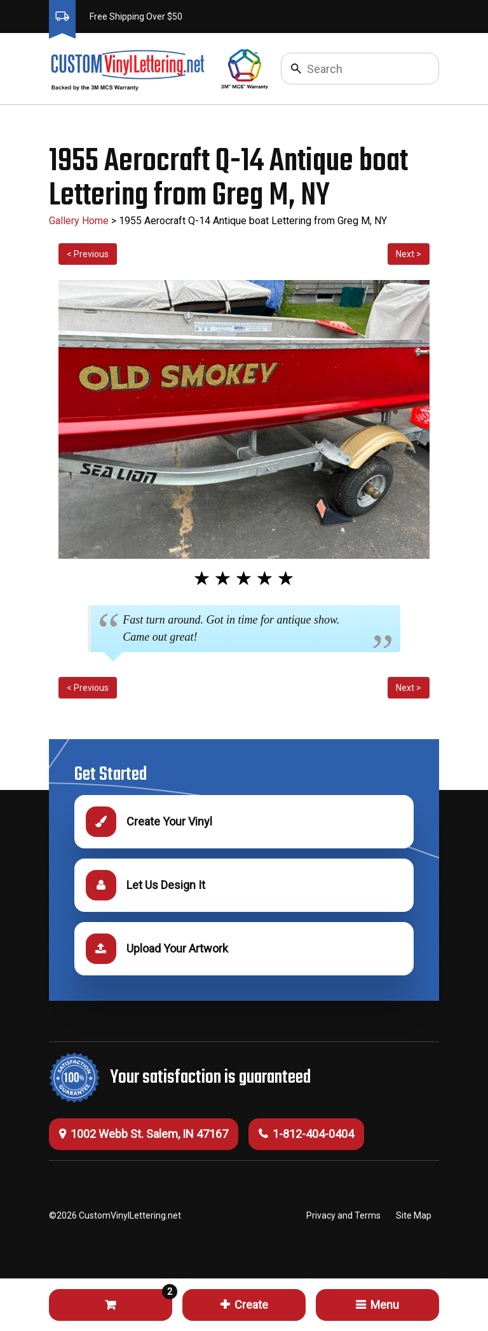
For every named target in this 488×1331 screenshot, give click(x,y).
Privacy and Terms (343, 1215)
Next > (408, 254)
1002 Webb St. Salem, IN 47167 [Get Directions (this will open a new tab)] (143, 1133)
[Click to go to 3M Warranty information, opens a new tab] (245, 68)
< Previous (88, 254)
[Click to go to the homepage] (127, 68)
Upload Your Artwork (157, 948)
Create (244, 1304)
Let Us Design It (145, 885)
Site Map (413, 1215)
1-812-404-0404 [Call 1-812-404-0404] (306, 1133)
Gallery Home (79, 221)
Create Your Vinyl (149, 821)
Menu (377, 1304)
